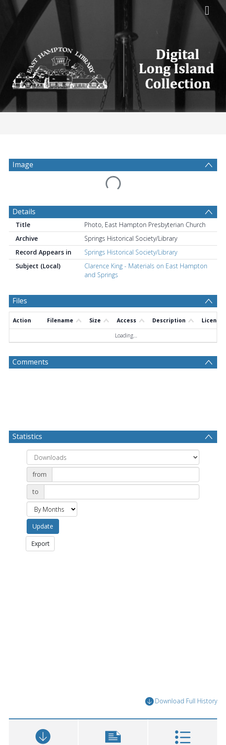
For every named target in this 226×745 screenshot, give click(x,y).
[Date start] (125, 474)
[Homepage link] (113, 65)
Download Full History (181, 701)
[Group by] (113, 457)
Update (42, 526)
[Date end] (121, 491)
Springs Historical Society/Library (130, 252)
